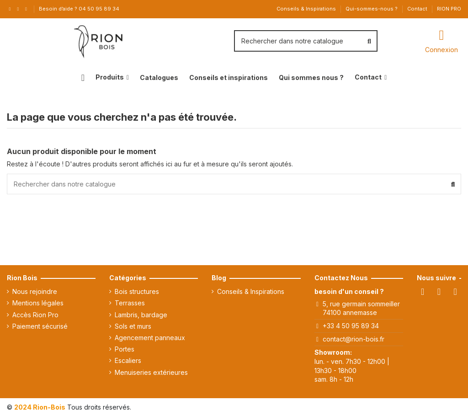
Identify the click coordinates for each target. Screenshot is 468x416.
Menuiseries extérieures (151, 372)
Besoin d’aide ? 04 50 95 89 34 (79, 8)
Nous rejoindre (34, 291)
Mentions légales (38, 303)
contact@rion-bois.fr (353, 339)
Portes (124, 349)
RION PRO (449, 8)
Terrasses (130, 303)
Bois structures (137, 291)
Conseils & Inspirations (307, 8)
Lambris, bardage (141, 315)
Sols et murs (133, 326)
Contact (418, 8)
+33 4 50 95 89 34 (351, 326)
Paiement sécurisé (40, 326)
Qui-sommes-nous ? (372, 8)
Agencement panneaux (150, 337)
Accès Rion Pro (35, 315)
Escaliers (128, 360)
